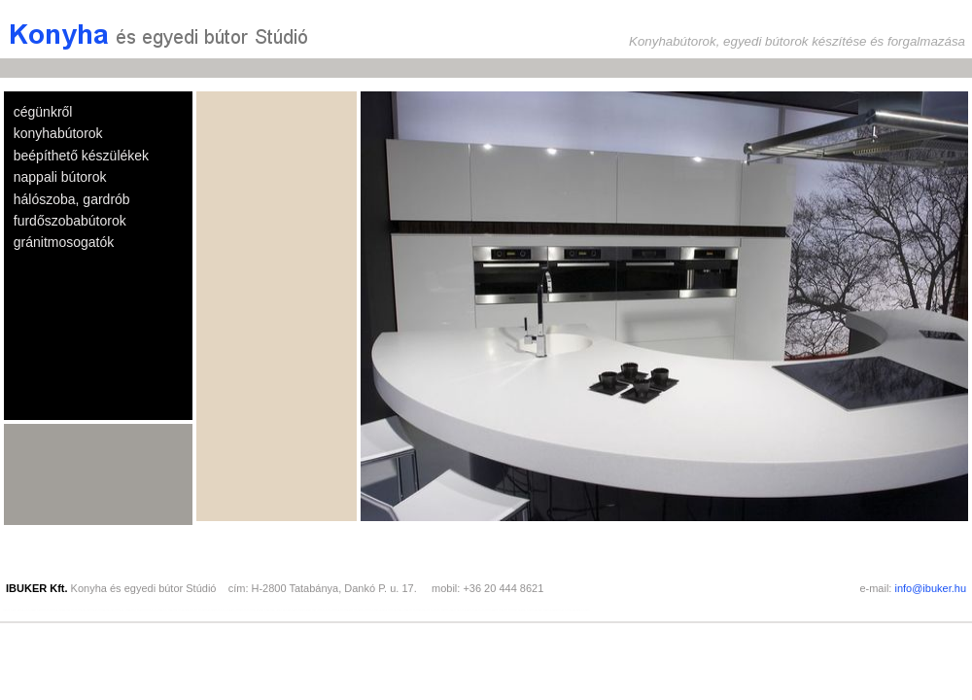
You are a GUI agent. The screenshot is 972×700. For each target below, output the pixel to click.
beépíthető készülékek (81, 155)
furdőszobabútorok (70, 220)
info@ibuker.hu (930, 588)
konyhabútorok (58, 133)
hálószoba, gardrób (72, 199)
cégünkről (43, 112)
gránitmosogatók (64, 242)
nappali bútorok (60, 177)
